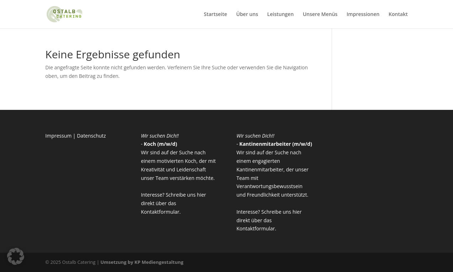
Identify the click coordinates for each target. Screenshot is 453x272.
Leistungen (280, 14)
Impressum (58, 135)
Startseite (215, 14)
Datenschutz (91, 135)
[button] (15, 256)
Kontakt (398, 14)
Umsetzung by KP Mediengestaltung (141, 262)
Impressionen (363, 14)
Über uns (247, 14)
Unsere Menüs (320, 14)
